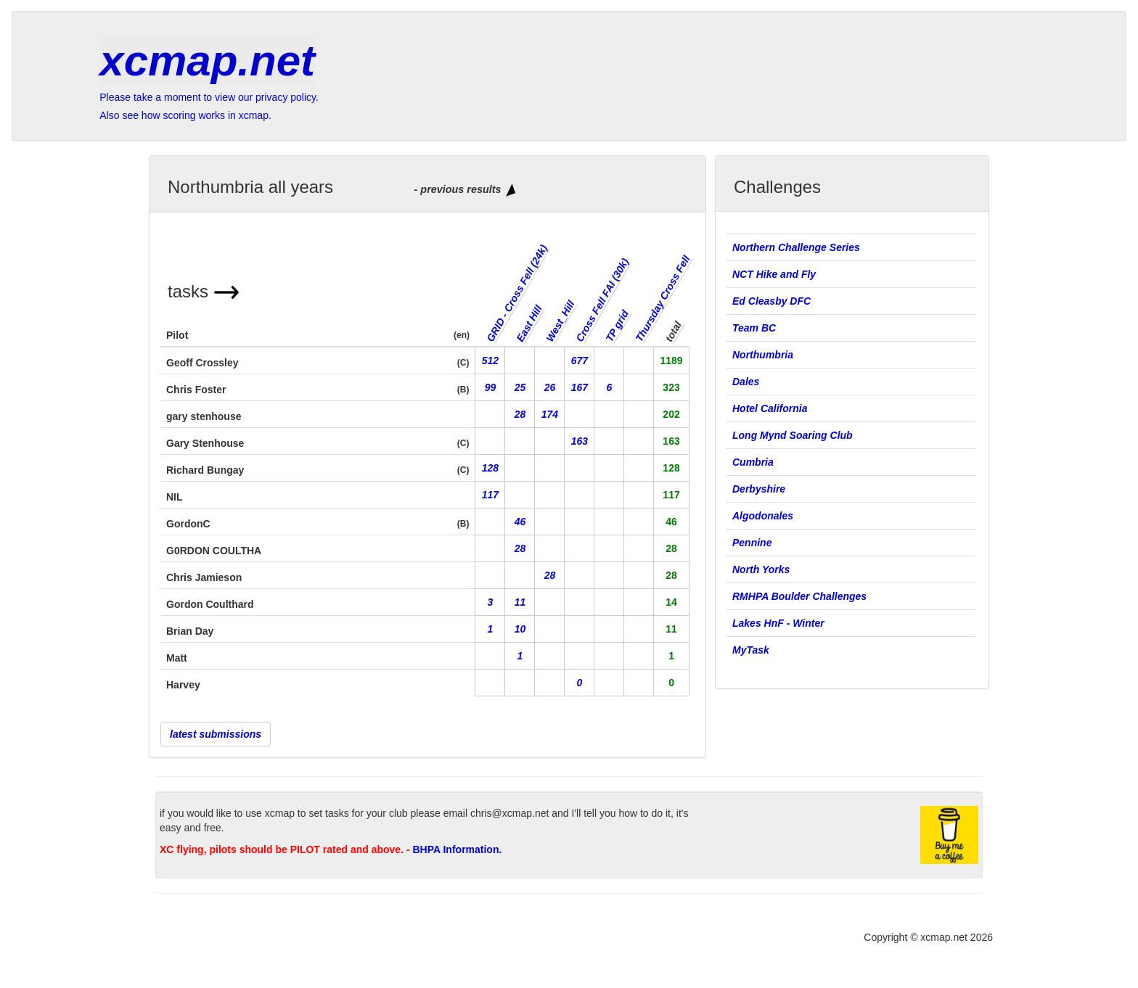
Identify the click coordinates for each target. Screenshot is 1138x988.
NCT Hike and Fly (774, 274)
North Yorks (761, 569)
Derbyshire (758, 489)
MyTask (750, 650)
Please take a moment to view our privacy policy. (209, 97)
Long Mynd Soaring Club (792, 435)
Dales (745, 381)
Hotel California (769, 408)
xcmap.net (207, 60)
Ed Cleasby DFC (771, 301)
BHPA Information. (457, 849)
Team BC (754, 328)
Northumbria (762, 355)
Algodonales (762, 516)
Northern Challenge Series (797, 247)
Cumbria (753, 462)
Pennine (751, 542)
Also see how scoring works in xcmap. (185, 115)
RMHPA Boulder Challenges (799, 596)
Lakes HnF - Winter (778, 623)
